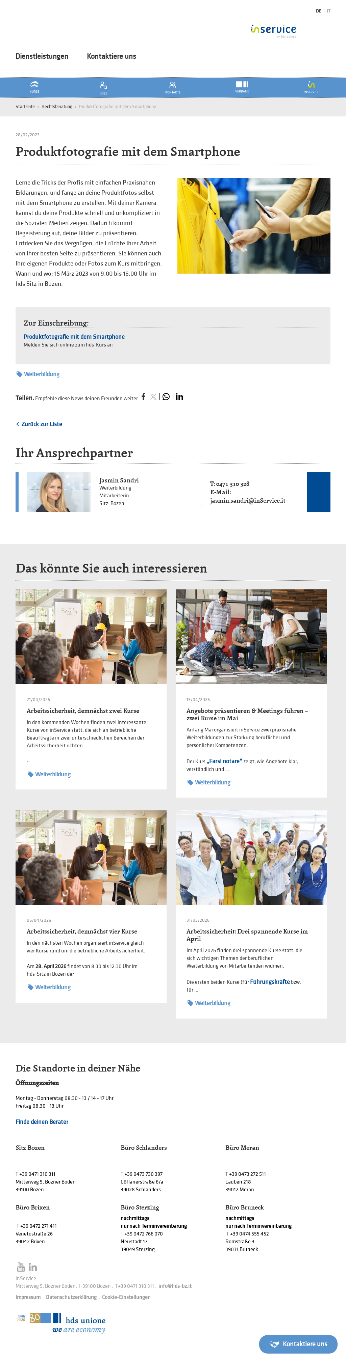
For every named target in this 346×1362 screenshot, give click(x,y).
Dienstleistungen (42, 56)
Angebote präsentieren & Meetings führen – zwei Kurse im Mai (247, 714)
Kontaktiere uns (111, 56)
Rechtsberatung (57, 106)
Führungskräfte (270, 981)
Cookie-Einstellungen (126, 1297)
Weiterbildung (38, 374)
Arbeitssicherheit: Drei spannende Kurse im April (247, 935)
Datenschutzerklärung (71, 1297)
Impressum (28, 1297)
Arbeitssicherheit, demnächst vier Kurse (82, 931)
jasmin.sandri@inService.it (247, 500)
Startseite (25, 106)
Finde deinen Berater (42, 1121)
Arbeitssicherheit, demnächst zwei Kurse (83, 711)
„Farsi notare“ (224, 761)
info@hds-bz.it (175, 1286)
